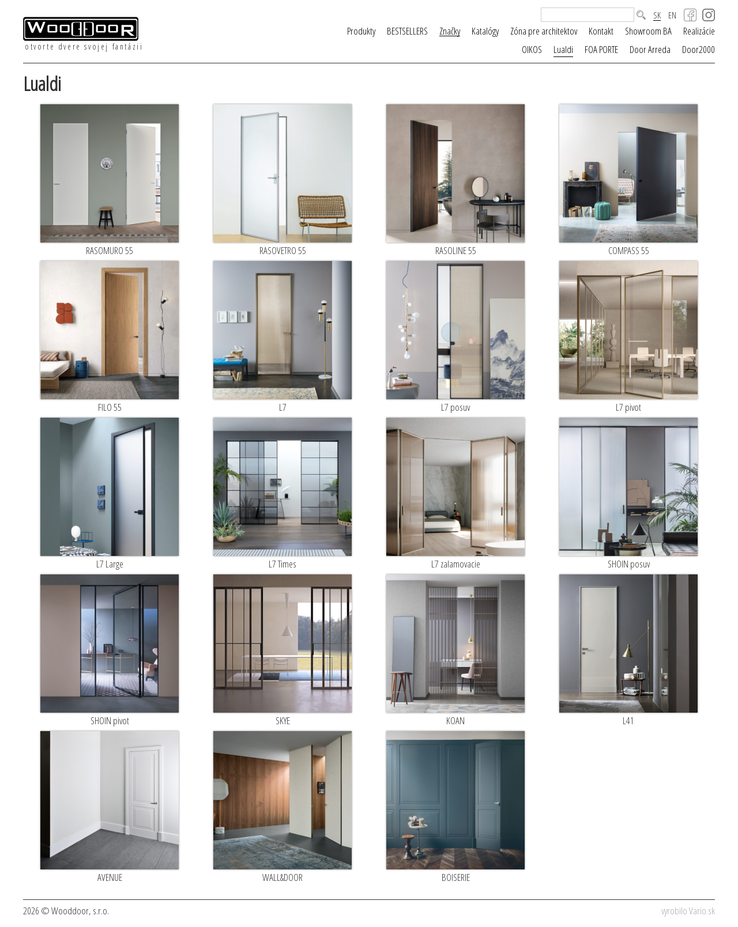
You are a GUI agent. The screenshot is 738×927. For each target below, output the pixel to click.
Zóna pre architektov (543, 31)
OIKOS (532, 49)
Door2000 (698, 49)
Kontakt (601, 31)
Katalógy (485, 31)
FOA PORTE (601, 49)
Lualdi (563, 49)
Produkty (361, 31)
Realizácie (699, 31)
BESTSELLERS (407, 31)
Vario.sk (702, 910)
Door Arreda (650, 49)
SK (657, 15)
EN (672, 15)
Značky (449, 31)
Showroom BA (648, 31)
